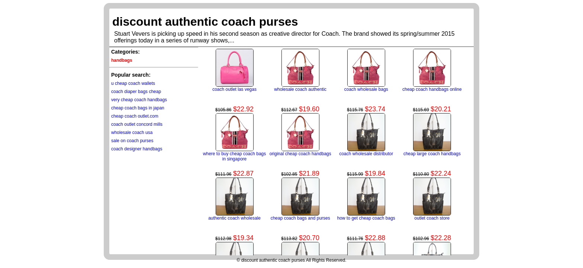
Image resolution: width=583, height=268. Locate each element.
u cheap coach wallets (133, 83)
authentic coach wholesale (234, 218)
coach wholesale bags (366, 89)
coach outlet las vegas (234, 89)
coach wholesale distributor (366, 153)
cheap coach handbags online (431, 89)
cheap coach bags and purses (300, 218)
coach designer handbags (136, 148)
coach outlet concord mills (136, 124)
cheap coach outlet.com (134, 116)
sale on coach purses (132, 140)
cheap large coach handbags (432, 153)
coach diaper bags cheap (136, 91)
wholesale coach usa (131, 132)
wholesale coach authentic (300, 89)
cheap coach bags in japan (137, 108)
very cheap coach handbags (139, 99)
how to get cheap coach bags (366, 218)
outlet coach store (432, 218)
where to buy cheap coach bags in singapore (234, 156)
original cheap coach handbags (300, 153)
